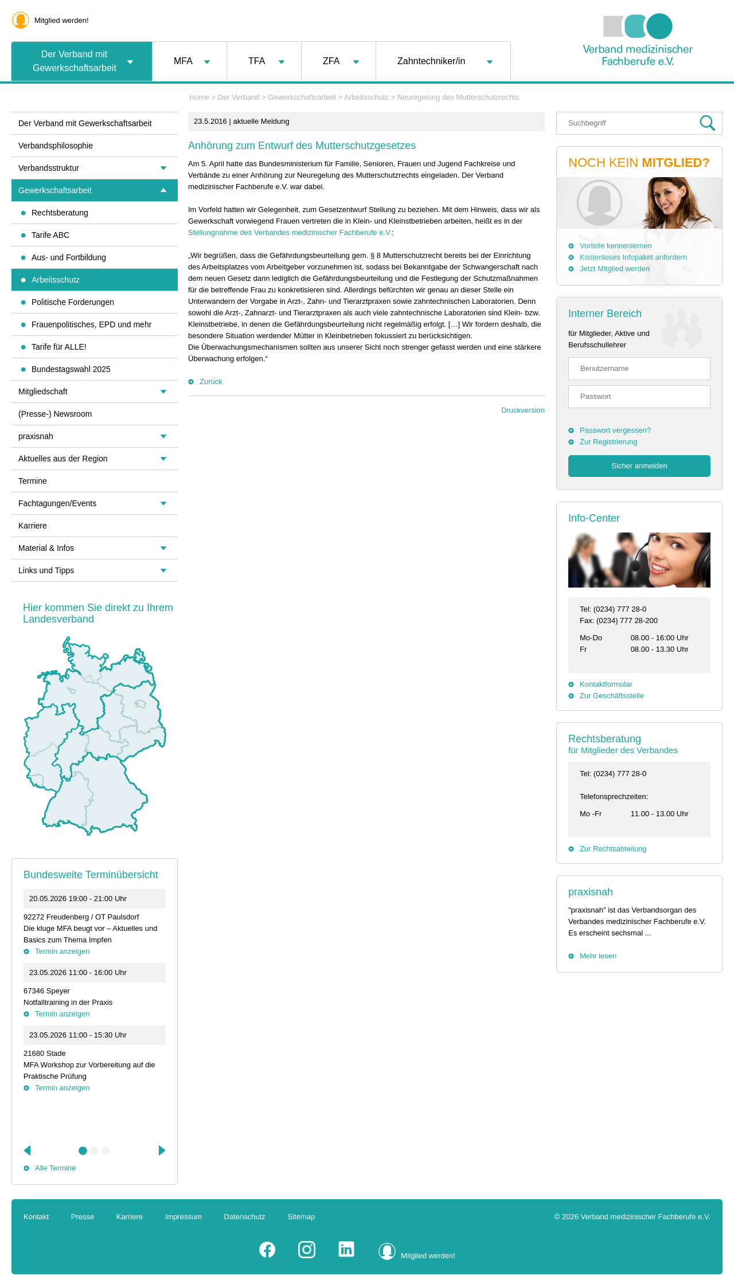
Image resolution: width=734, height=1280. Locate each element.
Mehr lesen (598, 956)
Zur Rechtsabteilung (613, 848)
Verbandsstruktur (48, 168)
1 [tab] (83, 1151)
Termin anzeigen (62, 951)
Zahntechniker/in (431, 61)
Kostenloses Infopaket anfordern (633, 257)
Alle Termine (55, 1168)
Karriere (32, 525)
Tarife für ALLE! (59, 346)
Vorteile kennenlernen (616, 245)
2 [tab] (94, 1151)
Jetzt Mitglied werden (615, 268)
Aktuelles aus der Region (63, 458)
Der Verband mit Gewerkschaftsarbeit (74, 61)
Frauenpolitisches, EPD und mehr (91, 324)
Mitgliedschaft (43, 391)
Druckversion (523, 410)
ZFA (331, 61)
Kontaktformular (606, 684)
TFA (256, 61)
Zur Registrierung (608, 441)
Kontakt (36, 1216)
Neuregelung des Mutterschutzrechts (458, 97)
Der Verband (239, 97)
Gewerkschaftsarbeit (302, 97)
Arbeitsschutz (366, 97)
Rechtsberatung (60, 212)
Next (161, 1150)
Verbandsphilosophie (55, 145)
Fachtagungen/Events (57, 503)
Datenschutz (245, 1216)
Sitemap (301, 1216)
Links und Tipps (46, 570)
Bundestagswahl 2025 (71, 369)
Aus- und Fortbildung (69, 257)
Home (199, 97)
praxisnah (590, 892)
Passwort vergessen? (615, 430)
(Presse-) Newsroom (55, 413)
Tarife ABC (50, 235)
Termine (32, 481)
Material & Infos (46, 548)
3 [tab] (106, 1151)
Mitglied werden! (61, 20)
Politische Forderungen (73, 302)
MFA (183, 61)
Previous (28, 1150)
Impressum (183, 1216)
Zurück (211, 381)
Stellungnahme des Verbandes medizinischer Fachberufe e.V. (290, 232)
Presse (82, 1216)
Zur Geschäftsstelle (612, 695)
